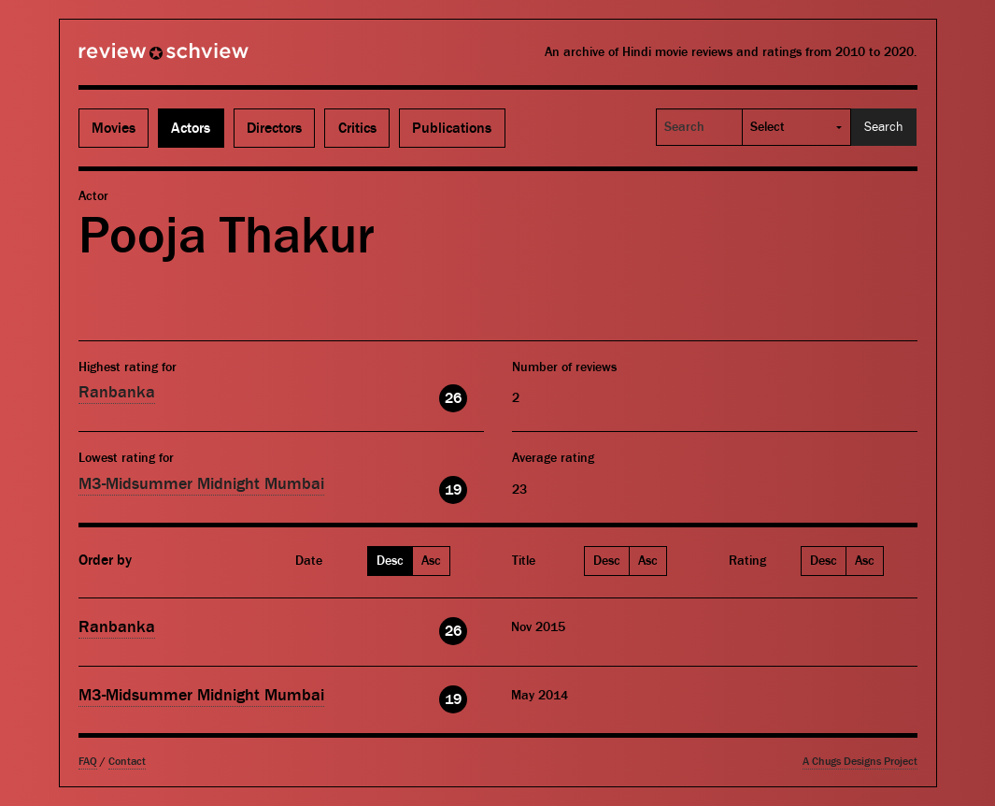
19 (453, 490)
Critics (357, 128)
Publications (451, 128)
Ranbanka (116, 392)
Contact (127, 762)
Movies (113, 128)
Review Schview (131, 59)
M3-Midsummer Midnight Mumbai (201, 484)
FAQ (87, 762)
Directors (274, 128)
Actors (190, 128)
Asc (431, 561)
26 (453, 398)
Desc (390, 561)
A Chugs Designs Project (860, 762)
